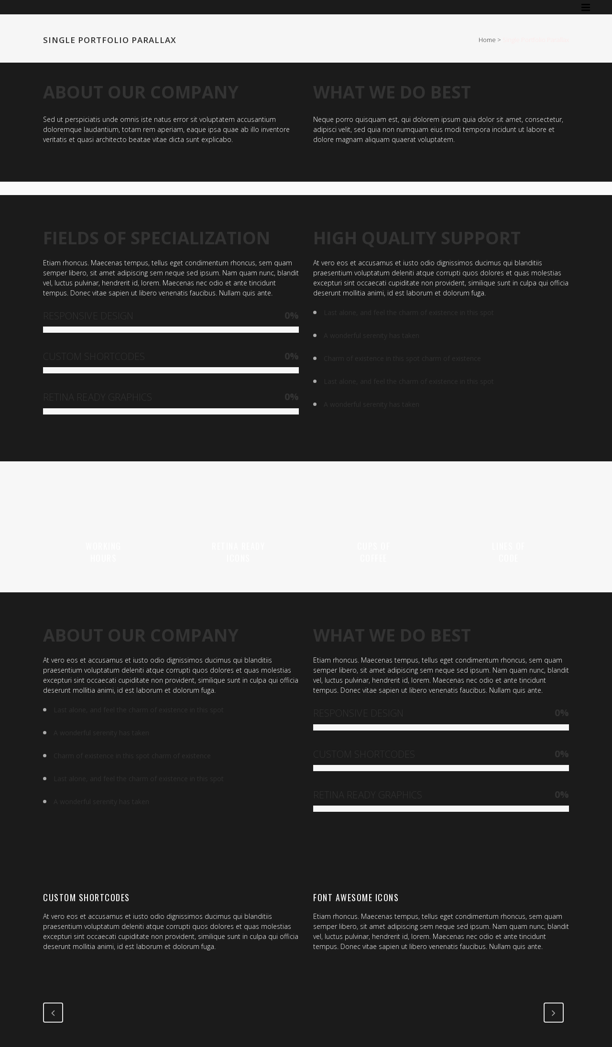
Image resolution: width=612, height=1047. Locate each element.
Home (487, 39)
